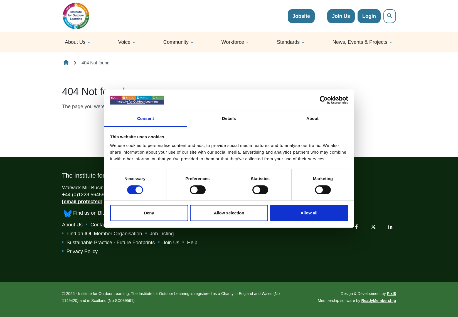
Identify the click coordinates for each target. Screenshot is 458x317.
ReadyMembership (378, 300)
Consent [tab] (145, 118)
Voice (124, 42)
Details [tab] (229, 118)
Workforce (232, 42)
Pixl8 (391, 293)
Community (176, 42)
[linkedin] (390, 226)
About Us (75, 42)
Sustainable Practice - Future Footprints (111, 242)
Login (369, 16)
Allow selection (229, 212)
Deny (149, 212)
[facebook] (356, 226)
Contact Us (102, 225)
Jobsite (301, 16)
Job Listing (162, 233)
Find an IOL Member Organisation (104, 233)
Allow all (309, 212)
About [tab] (312, 118)
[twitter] (373, 226)
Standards (288, 42)
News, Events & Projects (360, 42)
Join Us (341, 16)
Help (192, 242)
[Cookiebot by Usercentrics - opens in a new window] (323, 100)
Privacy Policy (82, 251)
